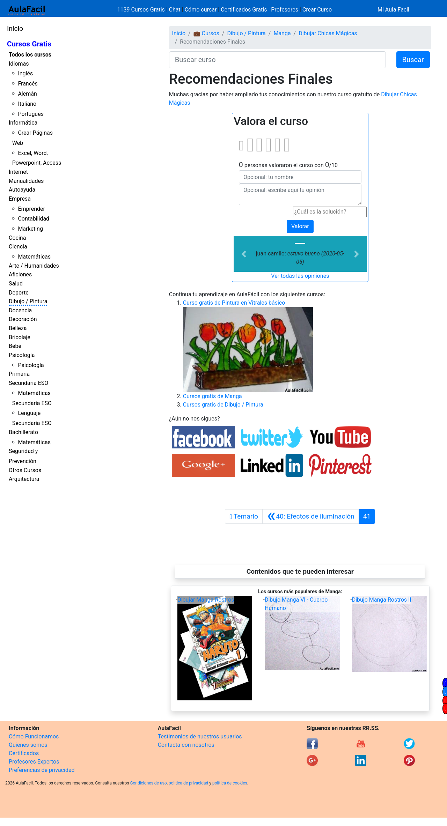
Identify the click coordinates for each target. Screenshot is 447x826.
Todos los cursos (30, 54)
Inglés (25, 73)
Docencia (20, 310)
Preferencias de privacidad (42, 770)
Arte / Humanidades (34, 265)
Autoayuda (22, 189)
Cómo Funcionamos (34, 736)
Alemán (27, 93)
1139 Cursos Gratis (141, 9)
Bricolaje (19, 337)
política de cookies (229, 783)
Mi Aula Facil (393, 9)
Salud (16, 283)
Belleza (18, 328)
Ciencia (18, 246)
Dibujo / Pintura (28, 301)
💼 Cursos (206, 33)
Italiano (27, 104)
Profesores (284, 9)
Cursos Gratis (29, 44)
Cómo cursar (201, 9)
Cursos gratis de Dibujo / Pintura (223, 404)
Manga (282, 33)
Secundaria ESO (28, 383)
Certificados (24, 753)
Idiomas (19, 63)
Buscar (413, 59)
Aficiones (20, 274)
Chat (175, 9)
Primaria (19, 374)
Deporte (19, 292)
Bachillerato (23, 432)
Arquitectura (24, 479)
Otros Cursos (25, 470)
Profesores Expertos (34, 761)
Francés (27, 83)
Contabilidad (33, 218)
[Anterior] (310, 516)
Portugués (31, 114)
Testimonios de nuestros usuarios (200, 736)
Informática (23, 122)
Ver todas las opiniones (300, 276)
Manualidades (26, 181)
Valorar (300, 226)
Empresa (20, 198)
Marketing (30, 228)
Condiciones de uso (148, 783)
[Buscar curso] (277, 59)
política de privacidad (188, 783)
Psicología (22, 355)
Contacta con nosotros (186, 745)
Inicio (15, 28)
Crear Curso (317, 9)
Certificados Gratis (244, 9)
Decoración (23, 319)
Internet (18, 172)
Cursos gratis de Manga (212, 396)
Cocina (17, 238)
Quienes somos (28, 745)
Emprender (31, 209)
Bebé (15, 346)
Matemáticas (34, 256)
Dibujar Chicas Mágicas (328, 33)
